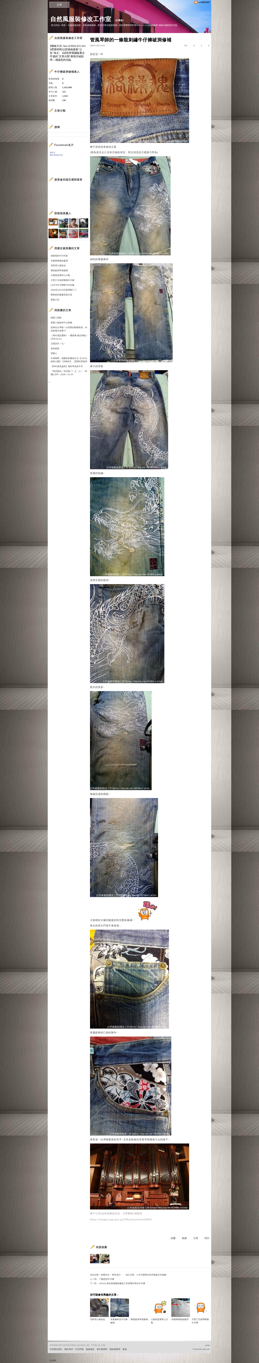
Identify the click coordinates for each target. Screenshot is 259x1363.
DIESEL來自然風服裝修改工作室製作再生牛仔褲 (122, 1283)
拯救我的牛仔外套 (59, 256)
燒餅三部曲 (56, 317)
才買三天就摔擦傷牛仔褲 (201, 1311)
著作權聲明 (102, 1349)
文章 (59, 4)
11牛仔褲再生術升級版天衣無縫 (151, 1275)
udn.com (206, 1349)
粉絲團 (52, 1360)
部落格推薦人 (62, 213)
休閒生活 (105, 1275)
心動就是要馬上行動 (160, 1311)
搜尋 (84, 134)
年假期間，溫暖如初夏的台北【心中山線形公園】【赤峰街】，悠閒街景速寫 (69, 360)
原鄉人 (54, 353)
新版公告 (55, 299)
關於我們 (68, 1349)
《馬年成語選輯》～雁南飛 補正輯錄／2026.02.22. (69, 337)
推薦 (184, 1238)
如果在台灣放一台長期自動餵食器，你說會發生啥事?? (69, 329)
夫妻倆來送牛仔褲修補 (119, 1311)
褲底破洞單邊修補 (140, 1309)
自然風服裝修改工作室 (80, 19)
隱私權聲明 (115, 1349)
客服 (124, 1349)
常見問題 (79, 1349)
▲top (207, 1345)
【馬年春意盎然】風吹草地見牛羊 (67, 366)
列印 (206, 1238)
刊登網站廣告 (55, 1349)
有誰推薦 (101, 1247)
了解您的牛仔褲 (106, 1279)
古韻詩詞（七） (58, 343)
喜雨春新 (55, 348)
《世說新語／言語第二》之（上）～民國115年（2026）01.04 (69, 373)
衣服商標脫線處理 (180, 1309)
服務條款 (90, 1349)
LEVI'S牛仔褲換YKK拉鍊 (62, 285)
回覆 (173, 1238)
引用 (195, 1238)
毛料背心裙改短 (99, 1309)
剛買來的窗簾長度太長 (61, 294)
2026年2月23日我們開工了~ (64, 290)
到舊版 (119, 20)
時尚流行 (116, 1275)
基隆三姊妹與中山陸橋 (61, 322)
